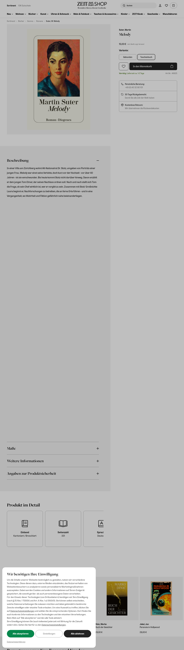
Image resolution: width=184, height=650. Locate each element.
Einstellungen (49, 633)
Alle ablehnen (77, 633)
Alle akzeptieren (21, 633)
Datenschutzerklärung (16, 641)
